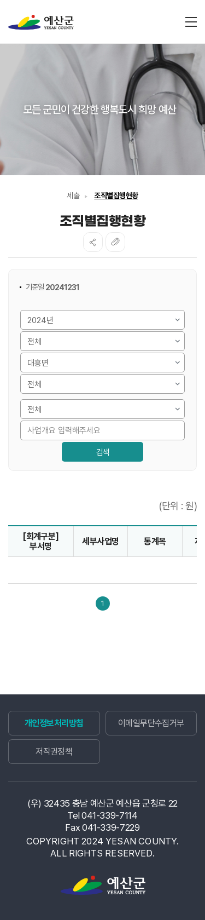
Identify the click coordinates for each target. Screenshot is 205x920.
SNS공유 (93, 242)
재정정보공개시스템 (41, 22)
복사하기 (115, 242)
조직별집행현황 (116, 195)
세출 (73, 195)
